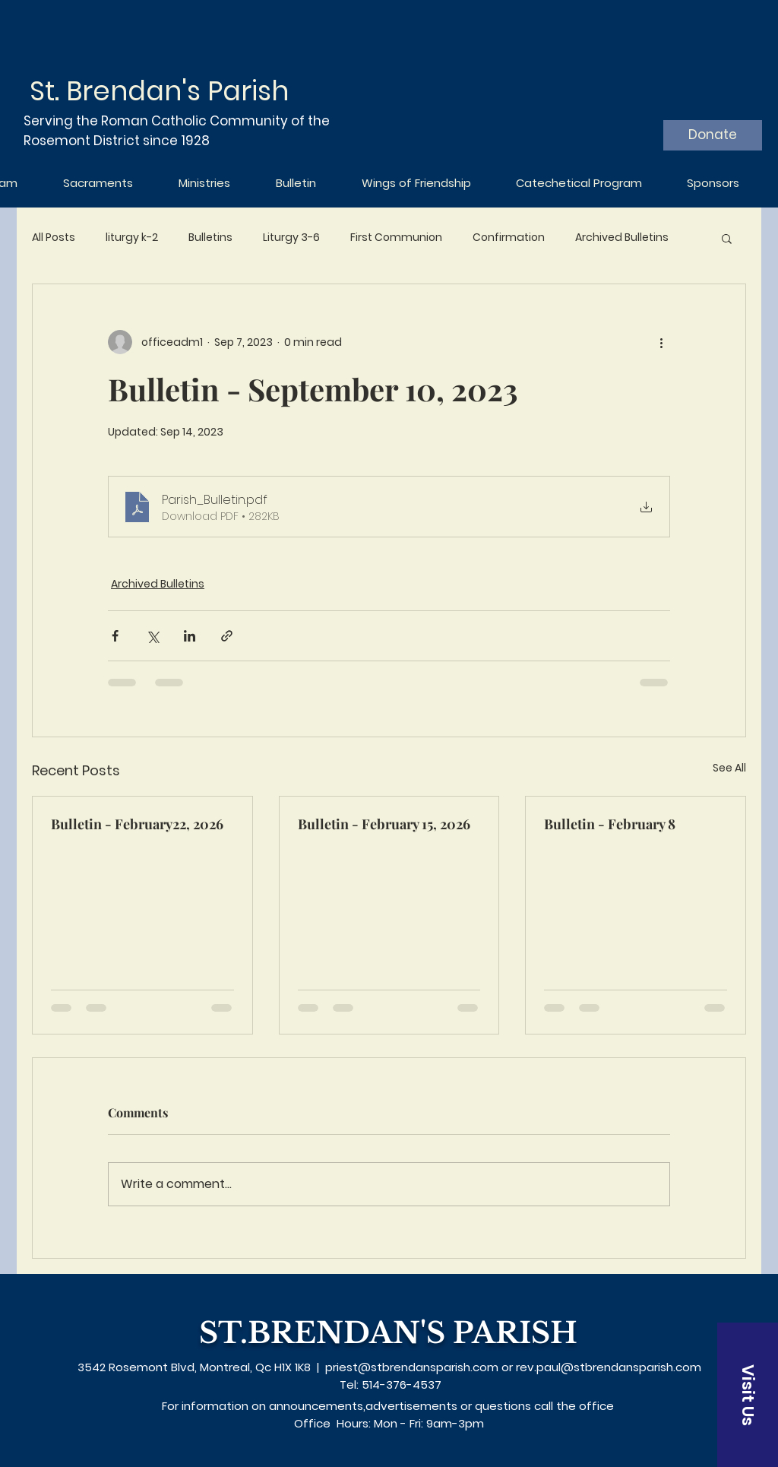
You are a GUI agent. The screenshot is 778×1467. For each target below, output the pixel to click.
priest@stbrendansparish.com (411, 1367)
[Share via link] (227, 636)
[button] (726, 238)
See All (729, 767)
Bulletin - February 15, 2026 (384, 824)
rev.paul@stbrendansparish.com (608, 1367)
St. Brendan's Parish (159, 90)
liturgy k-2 (132, 237)
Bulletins (210, 237)
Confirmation (509, 237)
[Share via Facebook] (115, 636)
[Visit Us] (747, 1395)
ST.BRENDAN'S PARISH (388, 1333)
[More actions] (661, 342)
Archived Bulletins (622, 237)
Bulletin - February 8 (609, 824)
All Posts (53, 237)
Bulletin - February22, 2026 (137, 824)
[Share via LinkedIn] (189, 636)
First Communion (396, 237)
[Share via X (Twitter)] (152, 636)
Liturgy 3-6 (291, 237)
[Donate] (712, 135)
